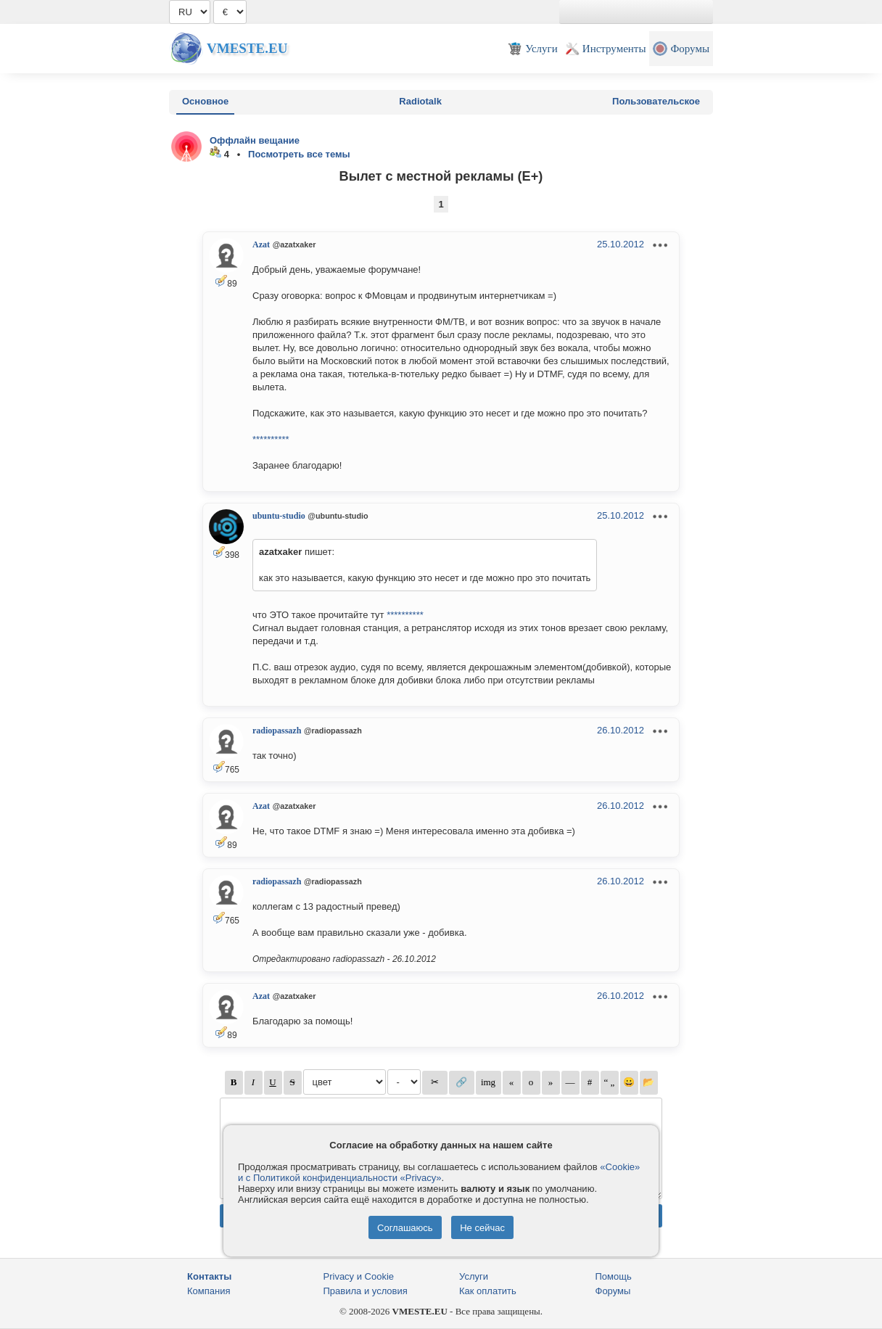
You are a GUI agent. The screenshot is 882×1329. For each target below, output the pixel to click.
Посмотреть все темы (299, 154)
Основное (205, 101)
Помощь (613, 1276)
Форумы (613, 1290)
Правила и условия (365, 1290)
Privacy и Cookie (359, 1276)
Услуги (473, 1276)
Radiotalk (420, 101)
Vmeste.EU (247, 48)
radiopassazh (276, 730)
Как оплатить (487, 1290)
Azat (261, 244)
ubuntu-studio (278, 516)
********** (270, 439)
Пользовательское (656, 101)
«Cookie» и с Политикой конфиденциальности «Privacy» (439, 1172)
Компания (209, 1290)
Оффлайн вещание (255, 140)
